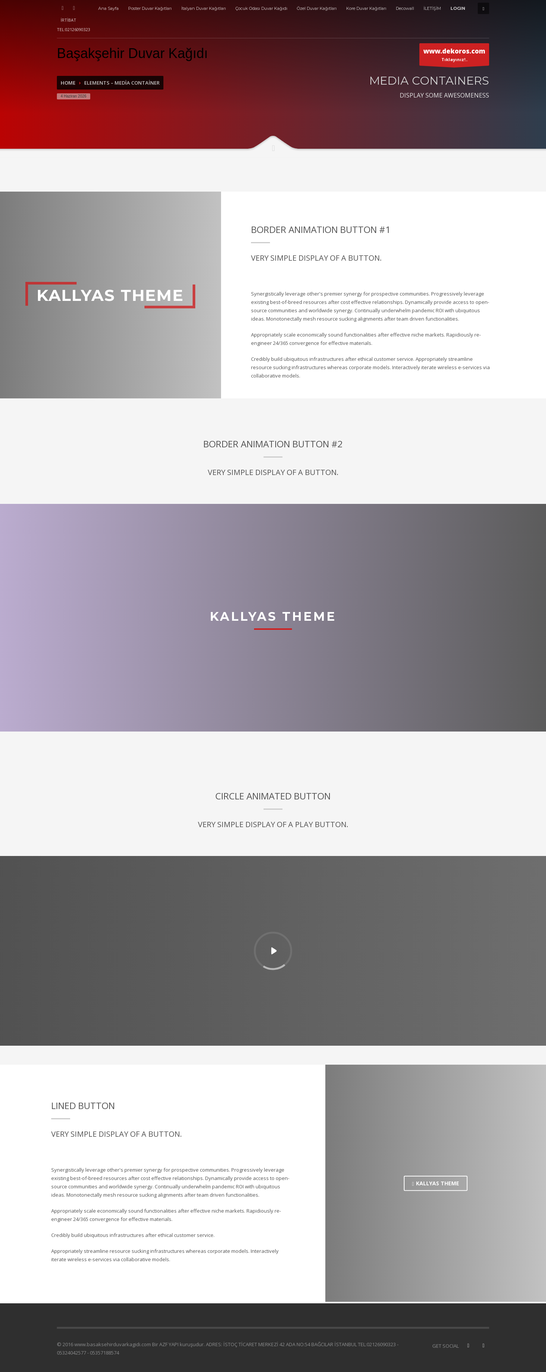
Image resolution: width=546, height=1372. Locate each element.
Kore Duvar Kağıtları (366, 8)
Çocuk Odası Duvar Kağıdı (261, 8)
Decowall (405, 8)
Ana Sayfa (108, 8)
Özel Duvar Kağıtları (317, 8)
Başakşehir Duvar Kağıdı (132, 53)
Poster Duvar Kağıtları (150, 8)
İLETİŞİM (432, 8)
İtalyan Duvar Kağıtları (203, 8)
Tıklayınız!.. (454, 56)
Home (68, 82)
